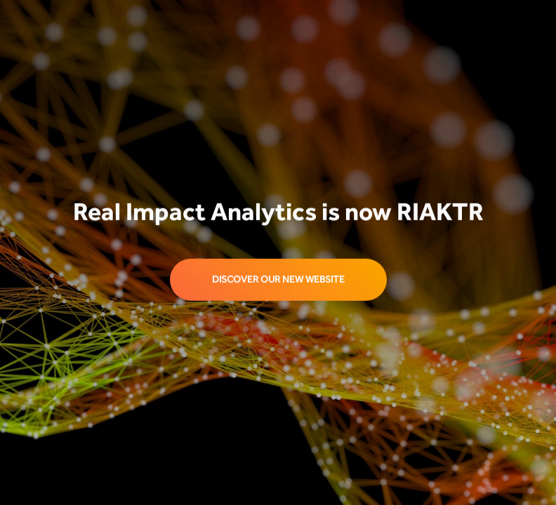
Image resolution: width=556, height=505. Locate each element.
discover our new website (278, 280)
